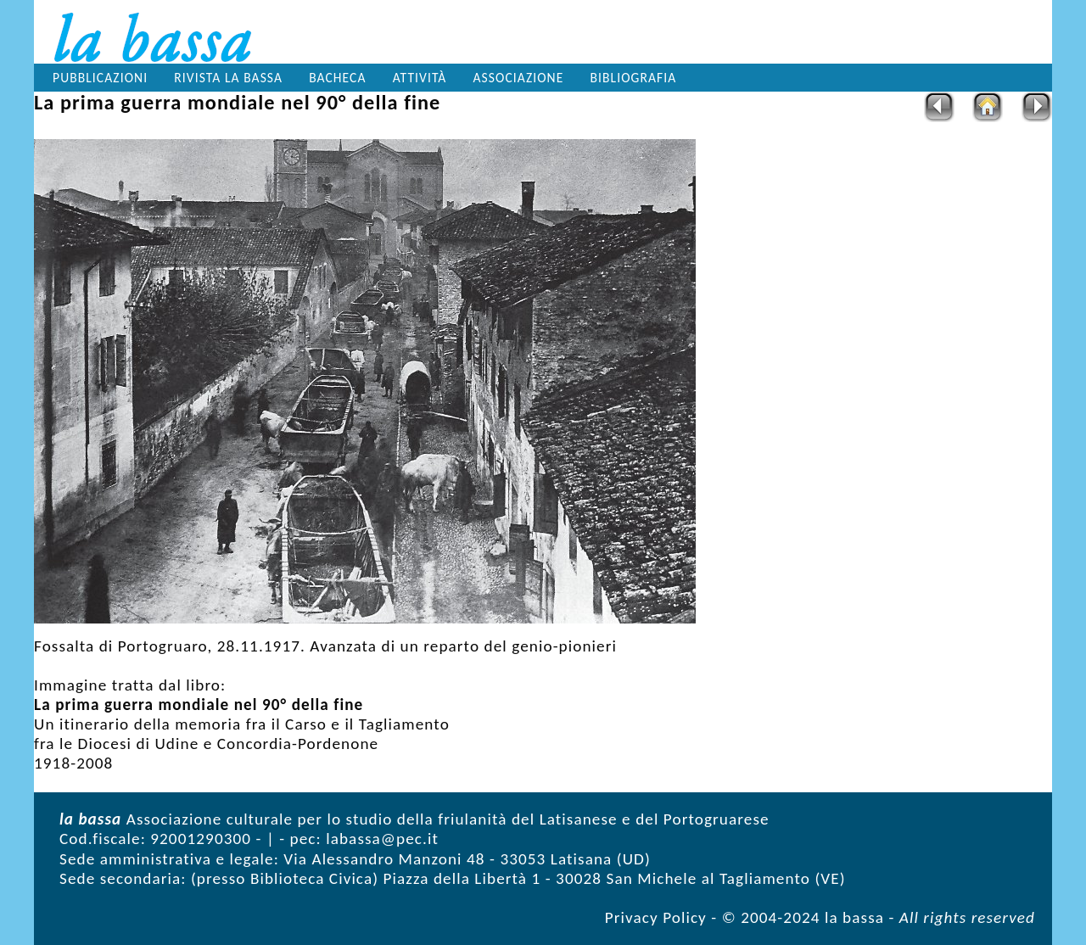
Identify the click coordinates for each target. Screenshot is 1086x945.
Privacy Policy (656, 917)
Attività (420, 78)
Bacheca (337, 78)
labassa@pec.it (382, 838)
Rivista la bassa (228, 78)
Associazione (518, 78)
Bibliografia (634, 78)
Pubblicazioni (100, 78)
